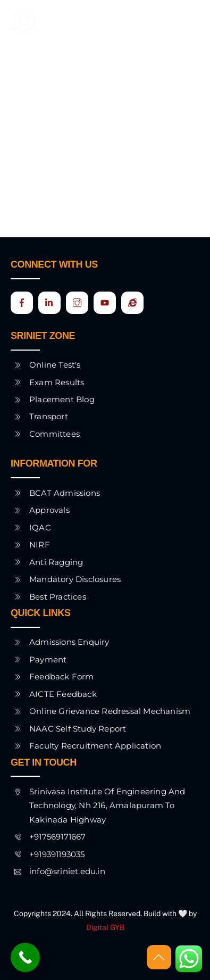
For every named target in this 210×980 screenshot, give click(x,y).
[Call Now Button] (25, 957)
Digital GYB (105, 927)
